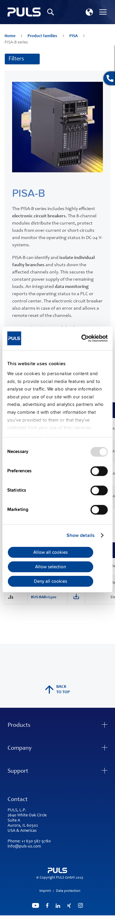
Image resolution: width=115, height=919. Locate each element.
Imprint (45, 891)
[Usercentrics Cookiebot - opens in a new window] (82, 338)
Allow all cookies (50, 552)
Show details (81, 535)
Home (10, 36)
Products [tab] (19, 726)
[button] (89, 12)
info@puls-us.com (24, 846)
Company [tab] (19, 748)
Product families (43, 36)
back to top (57, 689)
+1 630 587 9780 (36, 841)
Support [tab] (18, 771)
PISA (74, 36)
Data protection (68, 891)
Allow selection (50, 567)
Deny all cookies (50, 581)
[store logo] (24, 12)
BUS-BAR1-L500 (43, 597)
